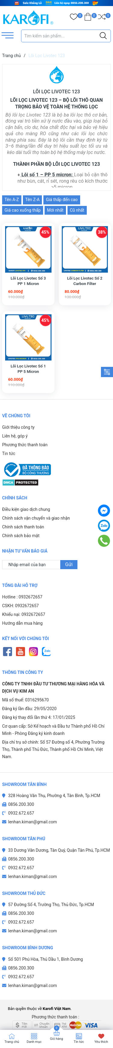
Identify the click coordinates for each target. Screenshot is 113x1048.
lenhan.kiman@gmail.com (32, 810)
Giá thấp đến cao (61, 199)
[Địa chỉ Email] (39, 552)
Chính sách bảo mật (20, 523)
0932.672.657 (21, 801)
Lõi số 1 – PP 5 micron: (47, 175)
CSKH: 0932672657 (20, 593)
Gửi (69, 553)
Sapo (100, 997)
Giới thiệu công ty (18, 427)
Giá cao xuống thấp (23, 210)
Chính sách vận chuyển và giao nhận (36, 506)
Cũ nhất (77, 210)
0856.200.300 (21, 792)
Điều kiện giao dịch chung (26, 497)
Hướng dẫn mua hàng (22, 611)
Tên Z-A (32, 199)
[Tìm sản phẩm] (66, 36)
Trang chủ (12, 1042)
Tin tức (8, 453)
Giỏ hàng (56, 1039)
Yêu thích (101, 1042)
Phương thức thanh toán (25, 444)
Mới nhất (55, 210)
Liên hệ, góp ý (15, 436)
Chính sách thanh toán (23, 515)
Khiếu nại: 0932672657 (23, 602)
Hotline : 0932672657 (22, 585)
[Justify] (103, 36)
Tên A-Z (12, 199)
